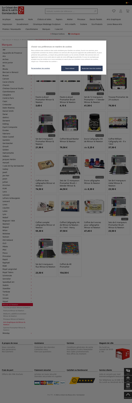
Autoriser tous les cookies (91, 68)
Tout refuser (70, 68)
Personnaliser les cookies (40, 68)
